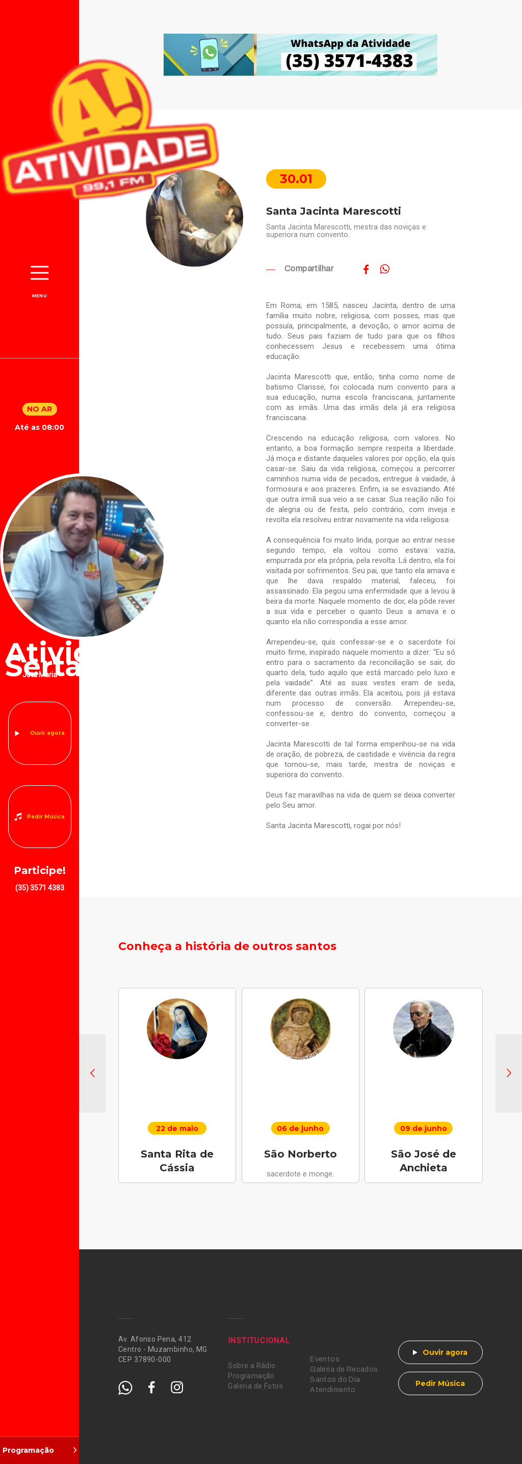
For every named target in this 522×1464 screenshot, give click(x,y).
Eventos (325, 1359)
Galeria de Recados (344, 1369)
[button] (92, 1073)
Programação (251, 1376)
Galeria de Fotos (255, 1386)
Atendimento (333, 1390)
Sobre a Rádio (251, 1366)
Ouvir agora (47, 733)
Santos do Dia (335, 1379)
